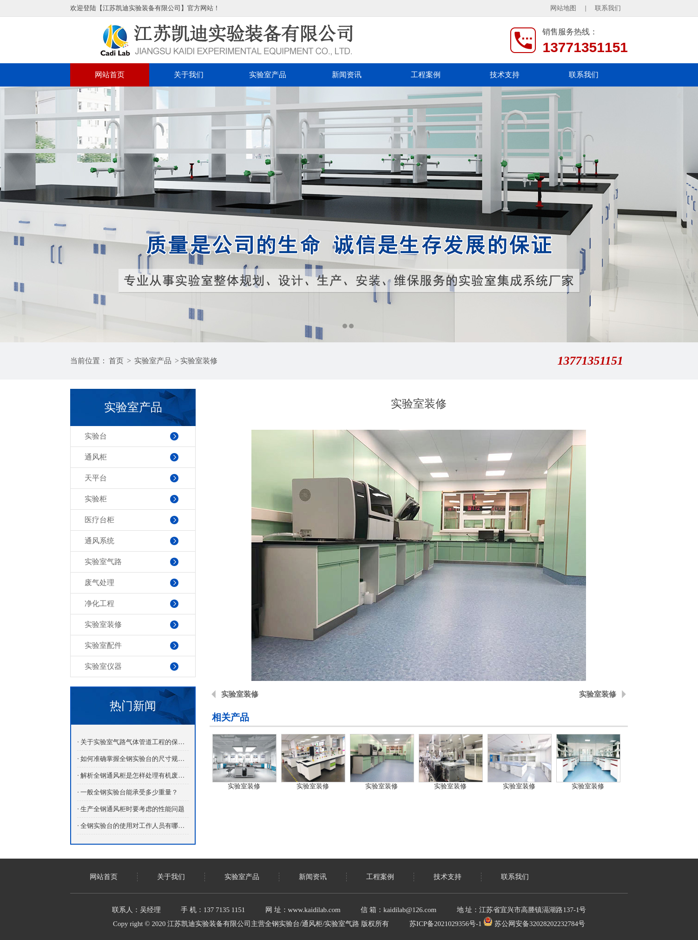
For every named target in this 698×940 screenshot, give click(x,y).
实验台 (96, 436)
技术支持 (505, 75)
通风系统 (99, 541)
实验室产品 (267, 75)
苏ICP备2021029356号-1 (445, 923)
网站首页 (110, 75)
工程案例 (426, 75)
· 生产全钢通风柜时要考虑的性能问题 (130, 809)
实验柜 (96, 499)
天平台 (96, 478)
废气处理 (99, 583)
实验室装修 (198, 361)
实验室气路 (103, 562)
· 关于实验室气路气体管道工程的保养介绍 (132, 742)
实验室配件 (103, 645)
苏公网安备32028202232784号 (534, 923)
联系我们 (608, 8)
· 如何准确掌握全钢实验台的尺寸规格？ (132, 758)
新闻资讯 (347, 75)
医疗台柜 (99, 520)
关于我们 (189, 75)
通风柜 (96, 457)
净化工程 (99, 603)
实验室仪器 (103, 666)
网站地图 (563, 8)
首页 (116, 361)
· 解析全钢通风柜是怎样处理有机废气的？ (132, 775)
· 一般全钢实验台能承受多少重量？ (127, 792)
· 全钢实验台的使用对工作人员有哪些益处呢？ (132, 825)
